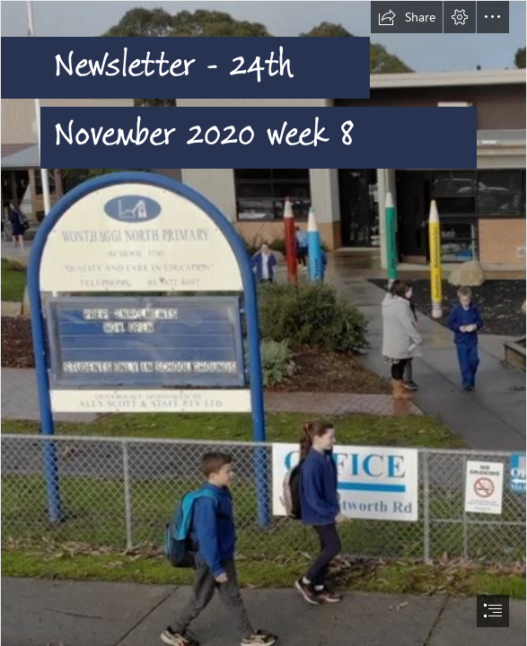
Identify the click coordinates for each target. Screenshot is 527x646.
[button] (407, 17)
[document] (263, 323)
